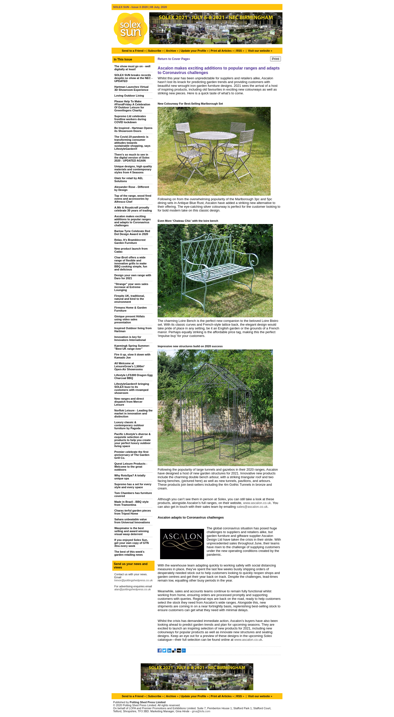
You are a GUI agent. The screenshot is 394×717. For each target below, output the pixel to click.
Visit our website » (260, 50)
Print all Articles (221, 50)
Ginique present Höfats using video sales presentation (129, 319)
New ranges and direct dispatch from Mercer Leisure (129, 401)
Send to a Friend (132, 50)
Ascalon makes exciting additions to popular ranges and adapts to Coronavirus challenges (132, 221)
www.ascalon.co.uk (257, 503)
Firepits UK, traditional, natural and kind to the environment (129, 298)
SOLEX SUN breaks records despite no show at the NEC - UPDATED (133, 78)
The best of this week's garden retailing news (129, 553)
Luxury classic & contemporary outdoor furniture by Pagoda (129, 425)
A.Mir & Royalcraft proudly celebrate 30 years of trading (133, 209)
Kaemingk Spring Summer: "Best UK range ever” (132, 347)
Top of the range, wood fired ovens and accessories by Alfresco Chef (132, 198)
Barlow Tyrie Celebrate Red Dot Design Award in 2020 (132, 233)
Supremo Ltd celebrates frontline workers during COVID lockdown (130, 119)
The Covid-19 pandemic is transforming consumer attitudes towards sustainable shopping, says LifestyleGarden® (132, 142)
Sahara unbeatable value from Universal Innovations (132, 521)
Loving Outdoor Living (129, 95)
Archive (171, 50)
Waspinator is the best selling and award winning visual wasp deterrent (131, 531)
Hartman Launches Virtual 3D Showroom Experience (131, 88)
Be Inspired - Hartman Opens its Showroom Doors (133, 129)
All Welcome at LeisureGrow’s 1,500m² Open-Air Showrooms (129, 366)
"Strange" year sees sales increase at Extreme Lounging (131, 287)
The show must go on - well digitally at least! (132, 68)
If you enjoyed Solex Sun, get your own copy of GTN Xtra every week (131, 542)
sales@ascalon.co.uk (252, 507)
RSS (239, 50)
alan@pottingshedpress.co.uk (132, 589)
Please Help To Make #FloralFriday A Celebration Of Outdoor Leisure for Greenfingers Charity (132, 106)
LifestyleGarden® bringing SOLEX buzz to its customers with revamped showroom (131, 388)
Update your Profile (193, 50)
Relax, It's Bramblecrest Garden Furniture (129, 241)
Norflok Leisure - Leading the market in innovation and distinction (133, 413)
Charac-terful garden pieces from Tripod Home (132, 512)
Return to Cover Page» (174, 59)
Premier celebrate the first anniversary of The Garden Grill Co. (131, 454)
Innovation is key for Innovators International (130, 338)
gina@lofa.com (201, 711)
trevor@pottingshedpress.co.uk (133, 580)
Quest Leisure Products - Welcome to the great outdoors (130, 466)
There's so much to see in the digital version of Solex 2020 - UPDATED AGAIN (132, 157)
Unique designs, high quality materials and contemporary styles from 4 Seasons (133, 169)
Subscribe (154, 50)
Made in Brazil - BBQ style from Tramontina (131, 503)
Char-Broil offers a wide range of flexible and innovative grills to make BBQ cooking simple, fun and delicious (130, 263)
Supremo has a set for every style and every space (132, 486)
